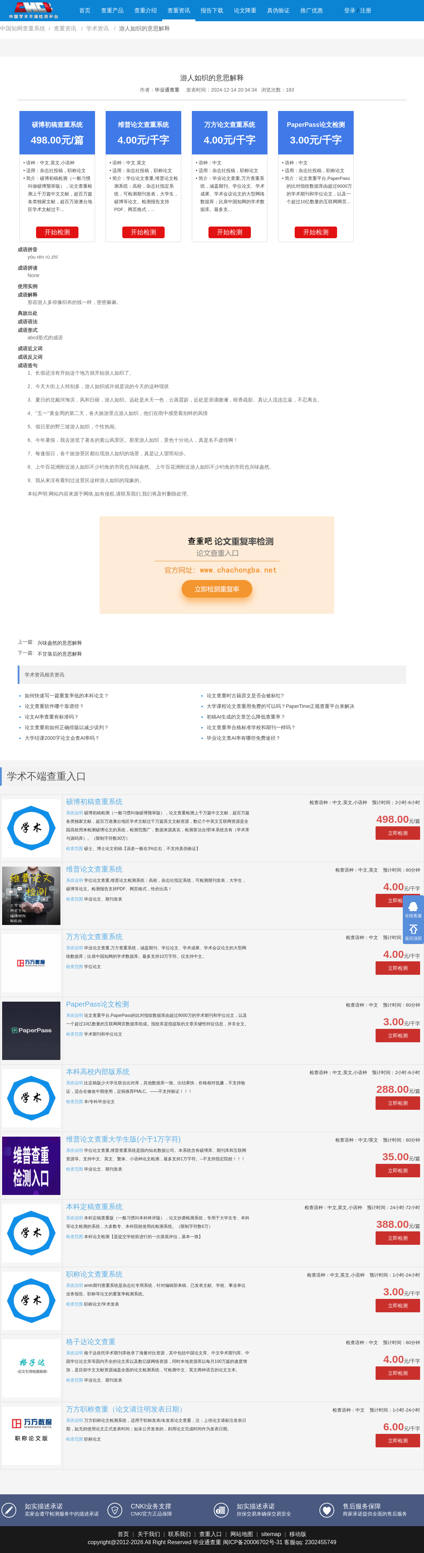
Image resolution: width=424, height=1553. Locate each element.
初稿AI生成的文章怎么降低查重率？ (246, 717)
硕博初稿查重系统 (94, 801)
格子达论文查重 (91, 1342)
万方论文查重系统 (94, 936)
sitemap (271, 1534)
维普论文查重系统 (94, 869)
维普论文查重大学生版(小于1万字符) (123, 1139)
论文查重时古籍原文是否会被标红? (245, 695)
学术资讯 (98, 28)
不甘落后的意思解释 (59, 654)
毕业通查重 (167, 90)
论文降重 (245, 10)
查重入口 (210, 1534)
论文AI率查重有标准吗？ (52, 717)
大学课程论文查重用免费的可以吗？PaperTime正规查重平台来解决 (280, 706)
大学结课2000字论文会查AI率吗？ (62, 738)
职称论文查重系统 (94, 1274)
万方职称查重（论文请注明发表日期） (126, 1409)
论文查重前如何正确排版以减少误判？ (67, 727)
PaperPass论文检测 (97, 1004)
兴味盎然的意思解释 (59, 643)
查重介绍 (145, 10)
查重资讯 (178, 10)
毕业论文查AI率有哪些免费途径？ (244, 738)
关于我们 (148, 1534)
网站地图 (241, 1534)
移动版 (297, 1534)
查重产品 (112, 10)
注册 (365, 10)
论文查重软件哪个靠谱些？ (54, 706)
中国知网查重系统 (22, 28)
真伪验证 (278, 10)
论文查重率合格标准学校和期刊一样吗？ (251, 727)
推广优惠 (311, 10)
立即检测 (398, 833)
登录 (349, 10)
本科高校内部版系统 (98, 1072)
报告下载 (212, 10)
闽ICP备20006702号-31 (253, 1542)
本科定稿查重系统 (94, 1207)
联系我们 (179, 1534)
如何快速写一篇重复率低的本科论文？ (67, 695)
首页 (84, 10)
